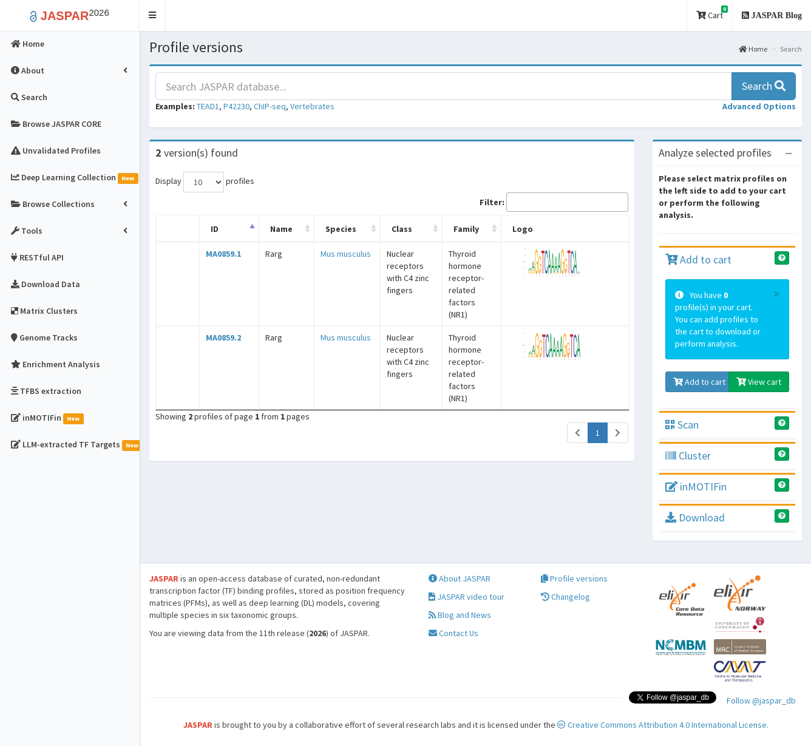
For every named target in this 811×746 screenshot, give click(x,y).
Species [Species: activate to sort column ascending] (312, 228)
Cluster (688, 456)
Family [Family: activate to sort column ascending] (452, 228)
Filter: (554, 202)
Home (753, 48)
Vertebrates (312, 106)
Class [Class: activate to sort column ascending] (365, 228)
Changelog (565, 596)
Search (764, 86)
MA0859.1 (215, 253)
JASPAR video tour (466, 596)
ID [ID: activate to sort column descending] (207, 228)
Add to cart (698, 259)
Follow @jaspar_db (761, 700)
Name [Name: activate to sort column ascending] (262, 228)
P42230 (236, 106)
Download (695, 517)
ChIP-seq (270, 106)
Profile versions (574, 578)
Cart (712, 13)
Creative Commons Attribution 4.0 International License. (663, 724)
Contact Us (453, 633)
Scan (682, 425)
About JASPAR (459, 578)
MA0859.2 (215, 301)
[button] (153, 15)
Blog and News (460, 614)
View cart (758, 381)
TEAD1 (208, 106)
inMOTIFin (696, 486)
